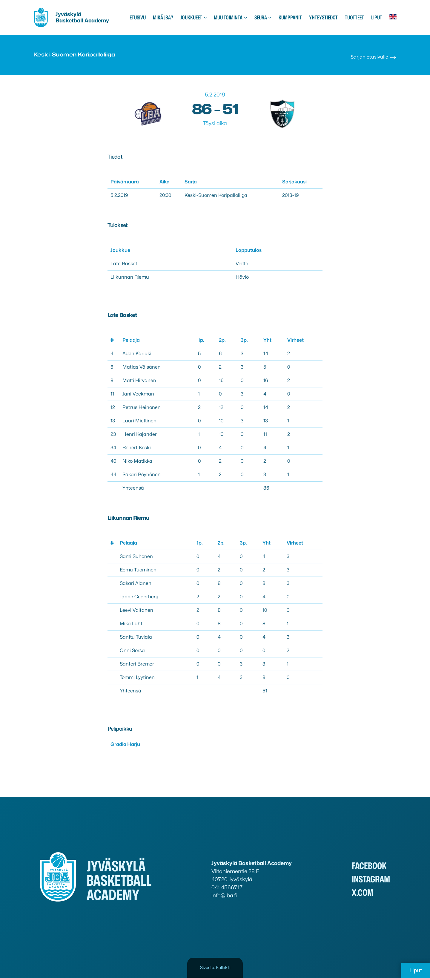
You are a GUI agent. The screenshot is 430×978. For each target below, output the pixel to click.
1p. (201, 340)
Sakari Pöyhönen (141, 474)
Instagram (371, 879)
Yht (267, 340)
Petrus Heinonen (141, 407)
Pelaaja (131, 340)
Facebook (369, 865)
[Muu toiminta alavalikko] (245, 17)
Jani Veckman (138, 394)
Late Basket (123, 263)
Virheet (295, 340)
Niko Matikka (137, 461)
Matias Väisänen (141, 367)
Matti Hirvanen (139, 380)
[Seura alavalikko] (269, 17)
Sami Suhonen (136, 556)
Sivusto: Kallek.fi (215, 967)
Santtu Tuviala (136, 637)
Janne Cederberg (139, 597)
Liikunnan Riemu (129, 277)
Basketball (70, 20)
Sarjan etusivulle (374, 57)
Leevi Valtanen (136, 610)
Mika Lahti (132, 623)
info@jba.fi (224, 895)
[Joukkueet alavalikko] (205, 17)
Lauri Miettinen (139, 421)
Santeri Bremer (137, 664)
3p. (244, 340)
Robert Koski (136, 447)
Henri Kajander (139, 434)
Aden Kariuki (136, 353)
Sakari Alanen (135, 583)
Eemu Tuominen (138, 570)
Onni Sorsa (132, 650)
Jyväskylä (68, 14)
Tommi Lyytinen (137, 677)
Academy (97, 20)
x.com (362, 892)
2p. (222, 340)
